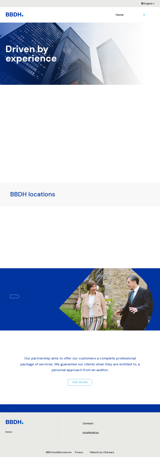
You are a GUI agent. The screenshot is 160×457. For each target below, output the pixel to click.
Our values (80, 382)
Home (120, 15)
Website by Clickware (102, 452)
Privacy (79, 452)
